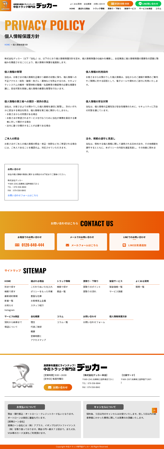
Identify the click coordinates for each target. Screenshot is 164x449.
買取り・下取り (114, 8)
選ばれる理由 (84, 8)
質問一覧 (140, 286)
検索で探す (10, 291)
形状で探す (10, 286)
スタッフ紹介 (37, 305)
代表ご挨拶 (36, 326)
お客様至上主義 (38, 300)
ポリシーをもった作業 (42, 291)
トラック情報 (98, 8)
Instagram (10, 310)
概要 (33, 331)
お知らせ (9, 305)
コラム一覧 (62, 322)
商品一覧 (61, 291)
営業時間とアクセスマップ (38, 337)
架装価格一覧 (115, 286)
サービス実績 (115, 291)
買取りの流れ (89, 291)
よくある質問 (76, 3)
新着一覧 (9, 300)
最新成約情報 (11, 296)
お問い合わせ (99, 3)
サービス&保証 (145, 8)
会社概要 (87, 3)
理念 (33, 322)
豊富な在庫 (36, 296)
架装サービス (130, 8)
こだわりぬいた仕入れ (42, 286)
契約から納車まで (13, 322)
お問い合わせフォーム (94, 322)
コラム (158, 8)
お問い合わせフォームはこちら (23, 195)
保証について (11, 326)
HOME (72, 8)
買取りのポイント (92, 286)
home (8, 281)
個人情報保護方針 (118, 316)
